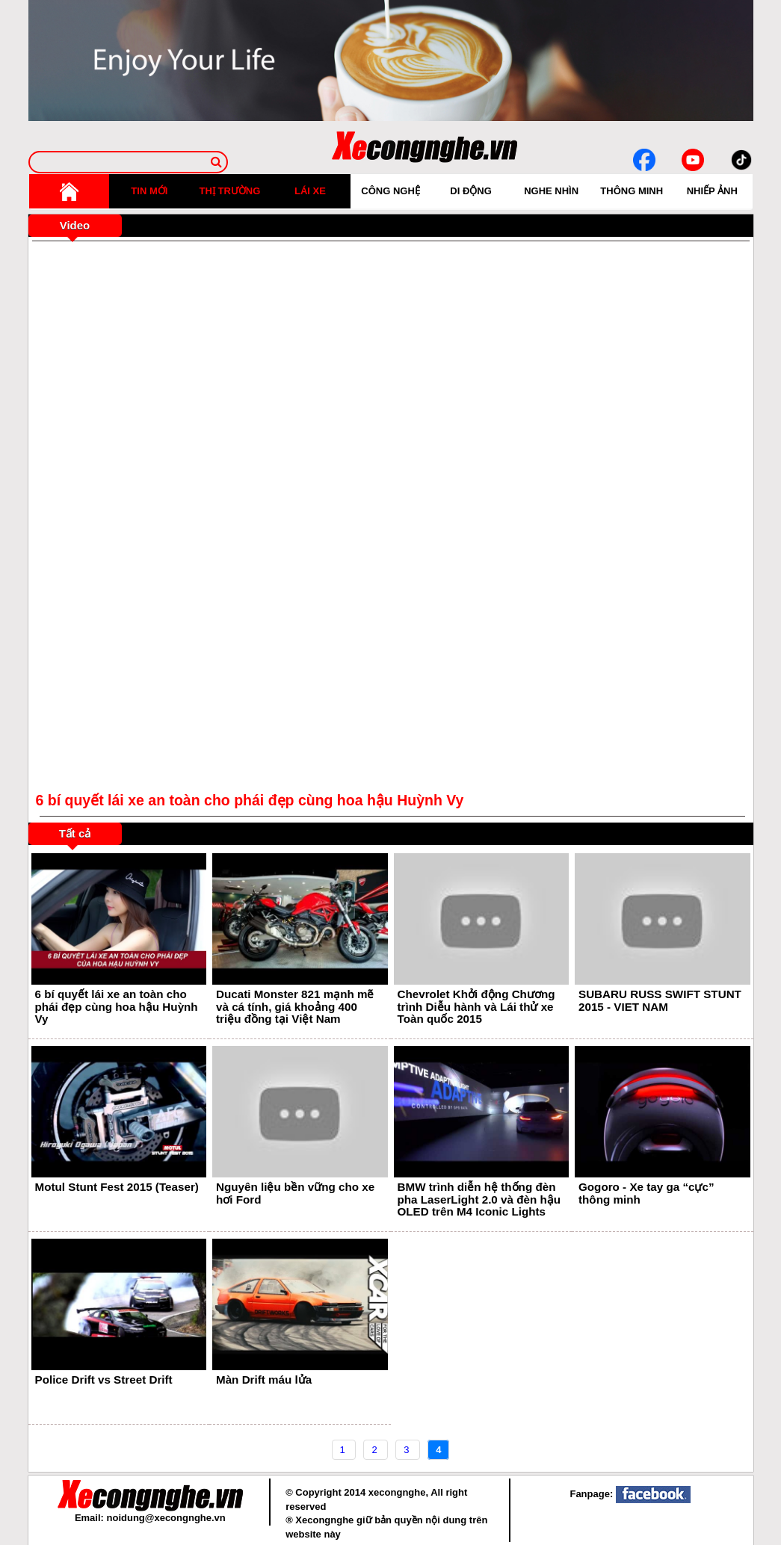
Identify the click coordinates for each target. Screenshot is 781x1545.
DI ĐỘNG (471, 190)
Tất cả (75, 833)
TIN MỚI (149, 190)
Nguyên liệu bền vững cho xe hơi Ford (295, 1193)
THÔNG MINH (631, 190)
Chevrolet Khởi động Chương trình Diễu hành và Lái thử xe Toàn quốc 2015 (476, 1006)
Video (75, 225)
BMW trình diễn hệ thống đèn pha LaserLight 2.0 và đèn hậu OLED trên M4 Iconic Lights (479, 1199)
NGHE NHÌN (551, 190)
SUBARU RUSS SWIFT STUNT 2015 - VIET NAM (659, 1000)
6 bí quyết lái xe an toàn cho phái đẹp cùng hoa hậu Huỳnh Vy (116, 1006)
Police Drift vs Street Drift (104, 1379)
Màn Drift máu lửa (264, 1379)
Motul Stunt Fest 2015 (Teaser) (117, 1186)
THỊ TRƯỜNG (230, 190)
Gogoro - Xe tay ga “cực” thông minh (646, 1193)
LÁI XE (310, 190)
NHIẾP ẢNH (712, 190)
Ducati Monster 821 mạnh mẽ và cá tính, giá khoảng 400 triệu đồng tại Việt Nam (295, 1006)
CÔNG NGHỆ (390, 190)
